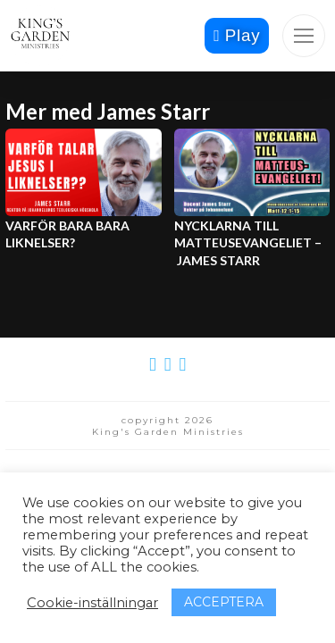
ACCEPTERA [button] (224, 602)
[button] (303, 35)
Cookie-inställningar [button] (92, 603)
